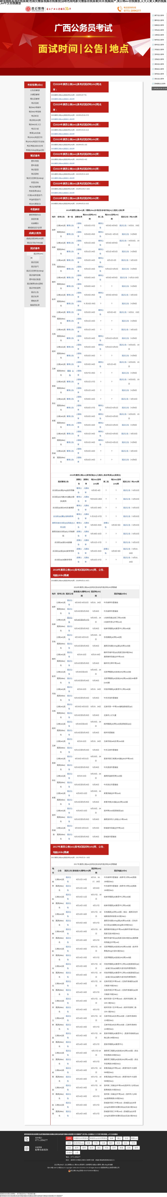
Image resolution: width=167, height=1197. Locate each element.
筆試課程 (35, 174)
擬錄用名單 (35, 305)
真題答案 (35, 219)
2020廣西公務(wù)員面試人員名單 (62, 193)
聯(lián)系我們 (79, 1165)
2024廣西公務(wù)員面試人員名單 (62, 134)
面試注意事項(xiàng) (35, 271)
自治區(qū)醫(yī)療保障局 (63, 516)
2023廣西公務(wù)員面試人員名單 (62, 149)
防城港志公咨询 (158, 83)
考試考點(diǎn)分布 (35, 146)
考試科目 (35, 116)
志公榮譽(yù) (69, 1165)
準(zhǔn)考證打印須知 (35, 142)
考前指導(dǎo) (35, 191)
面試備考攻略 (35, 275)
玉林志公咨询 (158, 35)
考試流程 (35, 103)
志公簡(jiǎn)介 (59, 1165)
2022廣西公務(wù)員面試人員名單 (62, 163)
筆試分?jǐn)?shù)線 (35, 243)
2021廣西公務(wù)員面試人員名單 (62, 178)
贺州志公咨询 (158, 73)
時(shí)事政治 (35, 204)
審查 (69, 371)
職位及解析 (35, 99)
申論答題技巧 (35, 200)
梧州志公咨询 (158, 44)
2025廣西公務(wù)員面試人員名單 (62, 119)
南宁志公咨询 (158, 15)
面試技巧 (35, 267)
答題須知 (35, 182)
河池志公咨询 (158, 49)
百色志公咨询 (158, 30)
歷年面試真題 (35, 279)
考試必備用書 (35, 187)
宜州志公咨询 (158, 54)
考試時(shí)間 (35, 120)
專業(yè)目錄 (34, 133)
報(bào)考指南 (35, 112)
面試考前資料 (35, 288)
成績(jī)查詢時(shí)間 (35, 238)
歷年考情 (35, 161)
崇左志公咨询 (158, 78)
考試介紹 (35, 129)
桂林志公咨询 (158, 25)
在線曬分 (35, 223)
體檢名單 (35, 301)
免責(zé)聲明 (96, 1165)
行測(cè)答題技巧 (35, 195)
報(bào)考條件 (35, 107)
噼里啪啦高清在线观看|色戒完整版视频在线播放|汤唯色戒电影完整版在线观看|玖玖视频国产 (31, 1196)
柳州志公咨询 (158, 20)
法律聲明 (89, 1165)
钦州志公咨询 (158, 39)
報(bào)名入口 (35, 124)
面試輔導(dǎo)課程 (35, 284)
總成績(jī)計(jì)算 (35, 228)
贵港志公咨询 (158, 69)
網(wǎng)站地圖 (107, 1165)
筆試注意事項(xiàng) (35, 178)
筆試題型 (35, 170)
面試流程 (35, 262)
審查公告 (70, 225)
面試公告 (35, 292)
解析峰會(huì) (35, 215)
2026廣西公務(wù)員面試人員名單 (62, 99)
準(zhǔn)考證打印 (34, 137)
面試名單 (35, 296)
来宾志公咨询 (158, 64)
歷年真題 (35, 165)
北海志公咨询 (158, 59)
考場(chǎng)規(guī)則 (35, 150)
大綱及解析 (35, 95)
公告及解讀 (35, 90)
